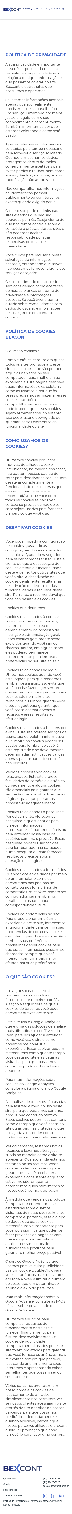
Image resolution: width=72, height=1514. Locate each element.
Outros (54, 8)
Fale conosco (10, 1490)
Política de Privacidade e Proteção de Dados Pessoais (22, 1503)
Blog (61, 8)
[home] (12, 9)
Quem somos (40, 8)
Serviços (25, 8)
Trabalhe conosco (12, 1495)
